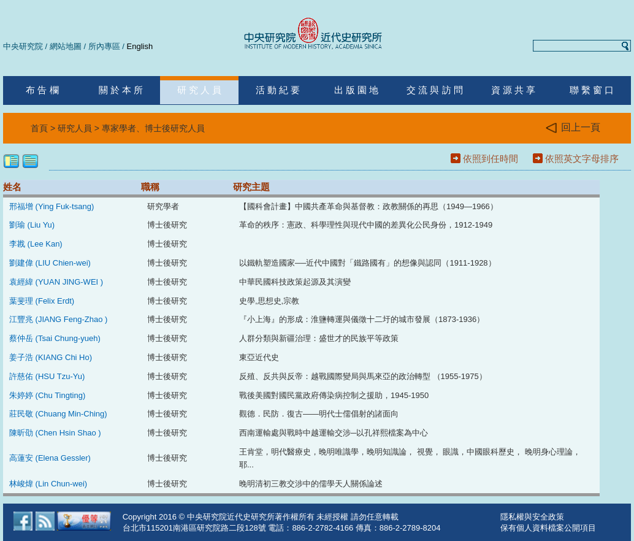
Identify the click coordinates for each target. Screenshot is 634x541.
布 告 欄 (42, 90)
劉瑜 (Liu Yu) (32, 224)
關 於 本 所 (121, 90)
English (140, 46)
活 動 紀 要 (278, 90)
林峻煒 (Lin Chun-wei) (48, 483)
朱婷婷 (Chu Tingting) (47, 395)
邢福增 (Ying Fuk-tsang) (51, 206)
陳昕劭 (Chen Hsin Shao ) (55, 432)
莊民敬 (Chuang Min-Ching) (58, 413)
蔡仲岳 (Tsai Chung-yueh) (55, 338)
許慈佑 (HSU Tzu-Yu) (47, 376)
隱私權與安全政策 (532, 516)
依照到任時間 (490, 158)
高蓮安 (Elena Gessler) (50, 457)
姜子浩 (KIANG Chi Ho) (50, 357)
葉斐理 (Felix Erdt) (41, 300)
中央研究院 (23, 46)
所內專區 (104, 46)
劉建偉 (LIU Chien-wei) (50, 262)
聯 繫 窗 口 (592, 90)
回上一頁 (573, 128)
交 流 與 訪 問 (435, 90)
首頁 (39, 128)
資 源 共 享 (513, 90)
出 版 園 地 (356, 90)
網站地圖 (66, 46)
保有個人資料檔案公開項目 (548, 527)
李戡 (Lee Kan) (36, 243)
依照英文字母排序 (582, 158)
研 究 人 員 (199, 90)
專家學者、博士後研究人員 (153, 128)
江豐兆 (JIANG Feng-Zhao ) (58, 319)
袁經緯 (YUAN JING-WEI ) (56, 281)
